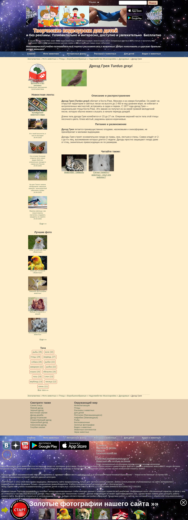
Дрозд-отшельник (38, 417)
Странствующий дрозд (40, 420)
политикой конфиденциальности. (26, 498)
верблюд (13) (36, 382)
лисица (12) (50, 382)
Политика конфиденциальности (112, 458)
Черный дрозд (37, 410)
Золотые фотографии (84, 425)
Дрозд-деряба (36, 415)
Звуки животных (81, 432)
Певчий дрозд (36, 408)
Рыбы (77, 420)
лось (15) (37, 376)
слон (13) (49, 376)
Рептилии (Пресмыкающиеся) (88, 415)
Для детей (129, 54)
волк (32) (49, 352)
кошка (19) (35, 372)
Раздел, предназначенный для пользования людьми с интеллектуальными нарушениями (128, 464)
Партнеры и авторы (106, 448)
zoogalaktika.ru (32, 491)
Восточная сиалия (38, 413)
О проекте (101, 445)
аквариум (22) (36, 367)
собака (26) (36, 362)
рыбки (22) (50, 362)
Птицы (77, 408)
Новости (100, 450)
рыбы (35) (37, 352)
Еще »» (43, 224)
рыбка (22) (51, 367)
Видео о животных (151, 54)
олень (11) (43, 386)
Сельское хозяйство (106, 453)
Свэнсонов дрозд (38, 425)
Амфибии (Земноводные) (86, 417)
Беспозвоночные (82, 422)
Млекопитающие (82, 405)
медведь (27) (49, 357)
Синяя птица (36, 405)
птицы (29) (35, 357)
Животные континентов (85, 430)
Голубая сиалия (37, 427)
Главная (31, 54)
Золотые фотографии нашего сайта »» (94, 503)
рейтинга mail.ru (84, 475)
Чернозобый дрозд (39, 422)
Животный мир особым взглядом (113, 461)
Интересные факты (76, 54)
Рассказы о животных (105, 54)
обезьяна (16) (49, 372)
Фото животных (51, 54)
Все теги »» (43, 390)
